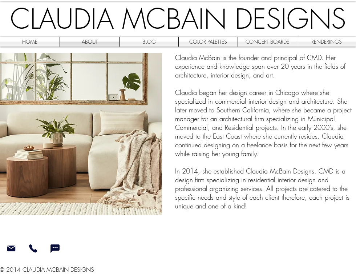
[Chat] (55, 248)
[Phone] (33, 248)
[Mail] (11, 248)
